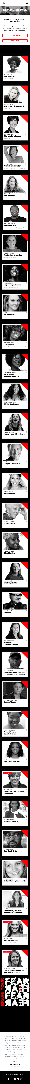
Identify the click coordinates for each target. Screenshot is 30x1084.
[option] (15, 1051)
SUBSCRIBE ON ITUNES (15, 35)
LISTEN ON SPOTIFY (15, 40)
